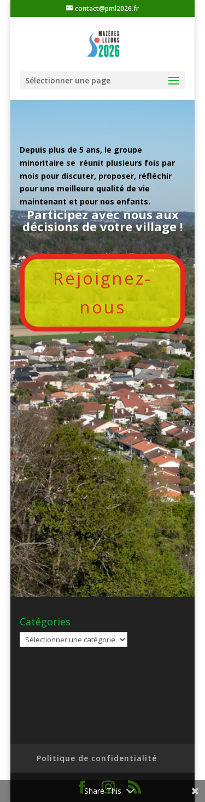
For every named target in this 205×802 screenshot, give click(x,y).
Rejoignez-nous (102, 292)
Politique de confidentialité (97, 758)
